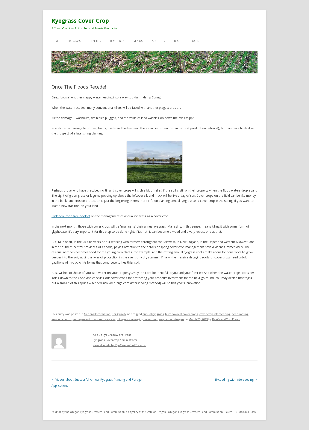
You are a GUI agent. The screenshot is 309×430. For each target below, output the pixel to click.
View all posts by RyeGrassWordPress (119, 345)
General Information (97, 314)
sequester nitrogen (171, 319)
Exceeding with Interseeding (236, 379)
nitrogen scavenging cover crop (137, 319)
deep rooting (240, 314)
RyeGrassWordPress (226, 319)
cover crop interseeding (214, 314)
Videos (138, 41)
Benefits (95, 41)
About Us (158, 41)
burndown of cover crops (181, 314)
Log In (195, 41)
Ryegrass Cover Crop (80, 20)
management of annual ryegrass (94, 319)
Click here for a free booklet (71, 216)
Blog (177, 41)
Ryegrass (74, 41)
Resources (117, 41)
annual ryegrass (153, 314)
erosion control (61, 319)
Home (55, 41)
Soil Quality (119, 314)
